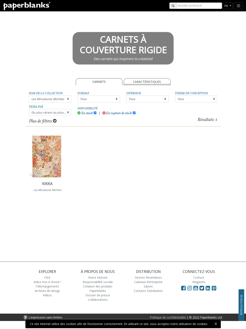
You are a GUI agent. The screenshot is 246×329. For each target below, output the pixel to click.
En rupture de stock (117, 113)
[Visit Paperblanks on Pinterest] (214, 287)
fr (226, 6)
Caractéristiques (147, 82)
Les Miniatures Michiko (47, 99)
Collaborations (98, 300)
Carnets (99, 82)
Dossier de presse (97, 295)
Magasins (198, 282)
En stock (85, 113)
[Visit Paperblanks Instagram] (189, 287)
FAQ (47, 277)
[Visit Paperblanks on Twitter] (202, 287)
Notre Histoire (98, 277)
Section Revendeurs (148, 277)
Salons (148, 286)
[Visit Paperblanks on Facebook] (183, 287)
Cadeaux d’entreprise (148, 282)
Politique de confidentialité (168, 317)
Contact (198, 277)
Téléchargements (47, 286)
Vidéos (47, 295)
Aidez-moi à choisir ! (47, 282)
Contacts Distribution (148, 291)
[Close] (216, 323)
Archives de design (47, 291)
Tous (83, 99)
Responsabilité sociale (98, 282)
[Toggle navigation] (238, 6)
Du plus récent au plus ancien (51, 112)
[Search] (199, 6)
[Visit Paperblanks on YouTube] (196, 287)
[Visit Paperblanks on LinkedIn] (209, 287)
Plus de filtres (43, 121)
